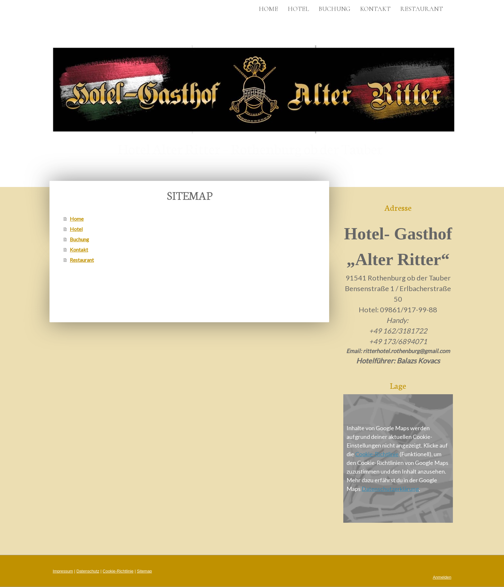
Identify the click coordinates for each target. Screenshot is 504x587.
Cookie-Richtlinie (377, 454)
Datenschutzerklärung (390, 488)
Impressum (63, 571)
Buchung (334, 9)
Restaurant (421, 9)
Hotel (298, 9)
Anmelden (442, 577)
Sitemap (144, 571)
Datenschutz (87, 571)
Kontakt (375, 9)
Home (268, 9)
